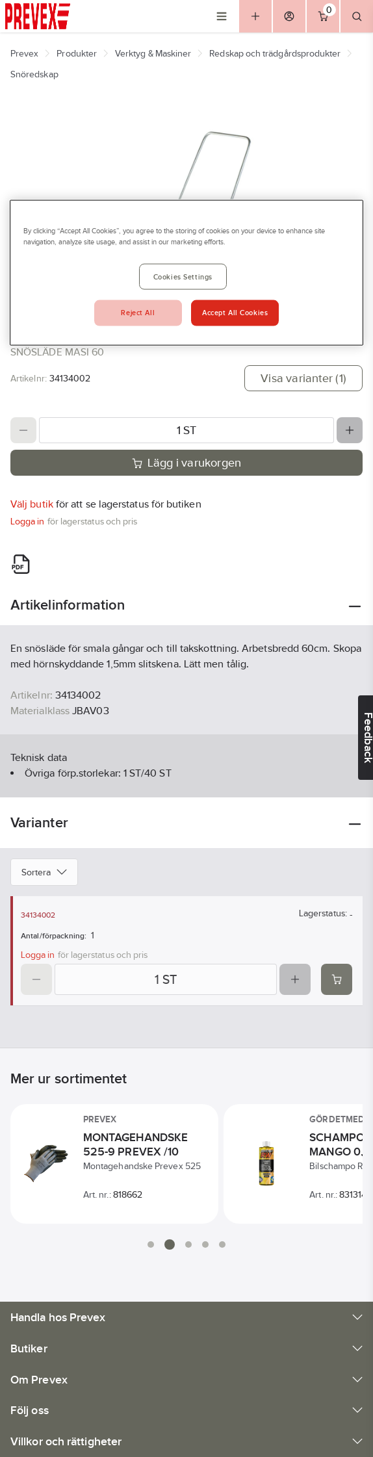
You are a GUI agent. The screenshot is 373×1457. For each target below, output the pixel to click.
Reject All (138, 312)
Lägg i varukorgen (187, 462)
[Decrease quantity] (23, 430)
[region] (186, 273)
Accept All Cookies (235, 312)
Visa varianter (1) (303, 378)
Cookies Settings (182, 277)
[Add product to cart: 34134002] (336, 979)
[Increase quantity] (350, 430)
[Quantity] (186, 430)
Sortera (44, 872)
